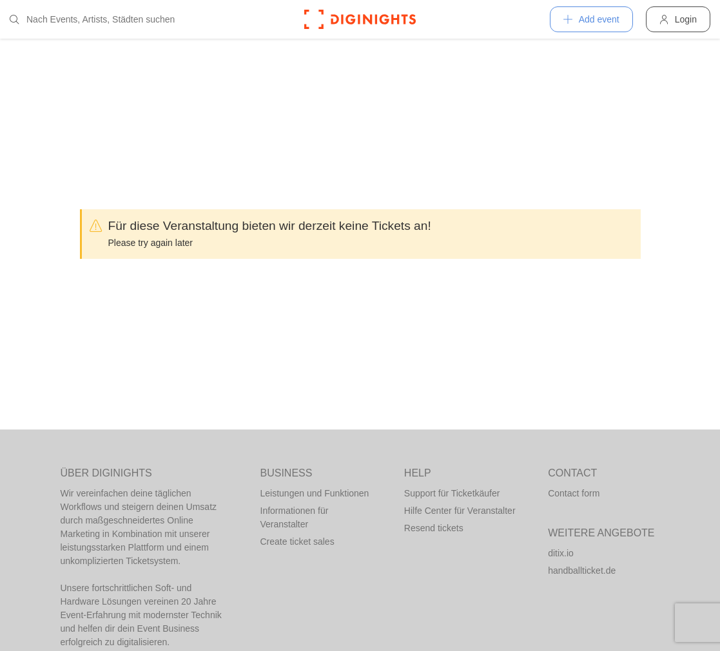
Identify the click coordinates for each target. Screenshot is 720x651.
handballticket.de (582, 570)
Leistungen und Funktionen (314, 493)
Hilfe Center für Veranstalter (460, 510)
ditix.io (561, 553)
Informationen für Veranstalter (294, 517)
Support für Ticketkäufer (452, 493)
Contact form (573, 493)
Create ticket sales (297, 541)
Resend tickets (433, 528)
